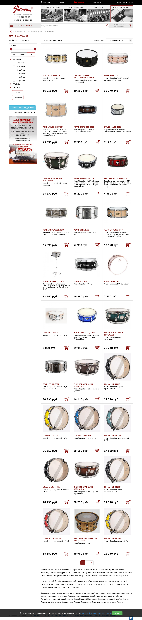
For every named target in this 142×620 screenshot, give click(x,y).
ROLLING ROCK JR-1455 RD (116, 178)
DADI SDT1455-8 (111, 281)
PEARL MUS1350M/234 (84, 178)
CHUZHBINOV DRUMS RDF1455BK (83, 385)
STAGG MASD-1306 (112, 127)
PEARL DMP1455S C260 (84, 127)
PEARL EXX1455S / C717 (84, 333)
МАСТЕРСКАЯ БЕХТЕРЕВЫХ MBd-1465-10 (86, 539)
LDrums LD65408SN (52, 538)
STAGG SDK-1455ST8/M (53, 281)
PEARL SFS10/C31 (81, 281)
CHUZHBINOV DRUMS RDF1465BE (113, 334)
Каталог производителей (22, 107)
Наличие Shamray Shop (24, 112)
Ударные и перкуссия (35, 31)
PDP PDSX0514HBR (51, 76)
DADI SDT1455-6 (50, 333)
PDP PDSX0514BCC (112, 76)
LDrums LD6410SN (112, 538)
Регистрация (128, 2)
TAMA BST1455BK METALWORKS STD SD (84, 77)
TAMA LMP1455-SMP (113, 230)
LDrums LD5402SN (112, 487)
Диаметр (17, 59)
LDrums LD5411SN (112, 436)
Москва (21, 2)
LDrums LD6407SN (82, 436)
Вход (119, 2)
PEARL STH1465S (81, 230)
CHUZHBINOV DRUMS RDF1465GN (52, 179)
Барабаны (50, 31)
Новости (62, 2)
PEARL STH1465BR (51, 384)
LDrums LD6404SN (51, 487)
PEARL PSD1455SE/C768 (53, 230)
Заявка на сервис (23, 20)
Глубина (16, 84)
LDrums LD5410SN (51, 436)
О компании (45, 2)
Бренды (16, 87)
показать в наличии (53, 40)
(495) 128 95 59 (23, 17)
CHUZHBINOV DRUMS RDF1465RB (83, 488)
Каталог (10, 31)
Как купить (97, 2)
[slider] (11, 49)
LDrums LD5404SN (112, 384)
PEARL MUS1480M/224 (53, 127)
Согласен (117, 613)
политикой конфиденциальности (95, 613)
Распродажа (79, 2)
